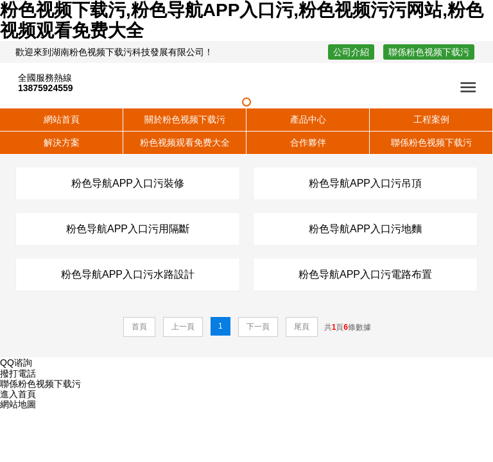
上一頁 (183, 326)
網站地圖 (18, 404)
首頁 (139, 326)
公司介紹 (351, 52)
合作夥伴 (308, 142)
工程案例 (431, 119)
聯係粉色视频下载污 (428, 52)
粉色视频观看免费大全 (185, 142)
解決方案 (62, 142)
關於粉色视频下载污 (184, 119)
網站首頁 (62, 119)
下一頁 (258, 326)
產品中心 (308, 119)
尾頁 (301, 326)
